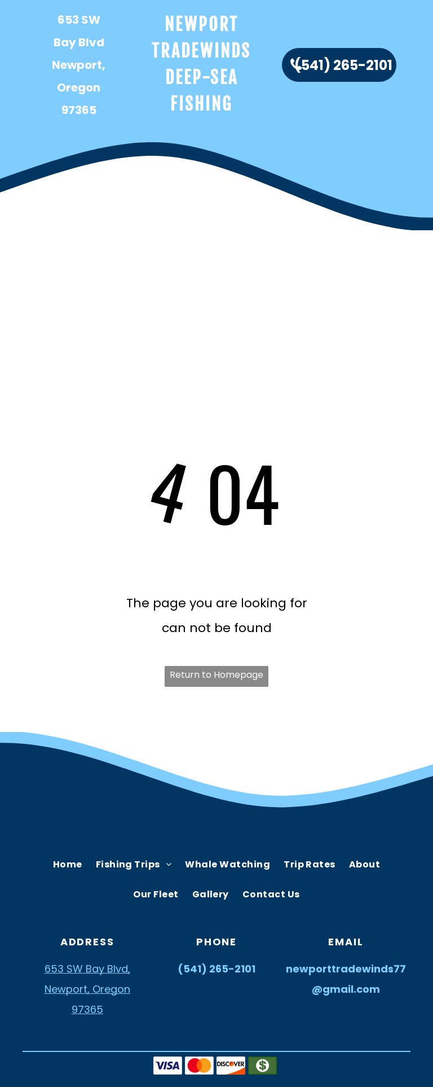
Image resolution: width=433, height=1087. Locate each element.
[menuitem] (63, 256)
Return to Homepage (216, 674)
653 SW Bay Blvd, (87, 969)
